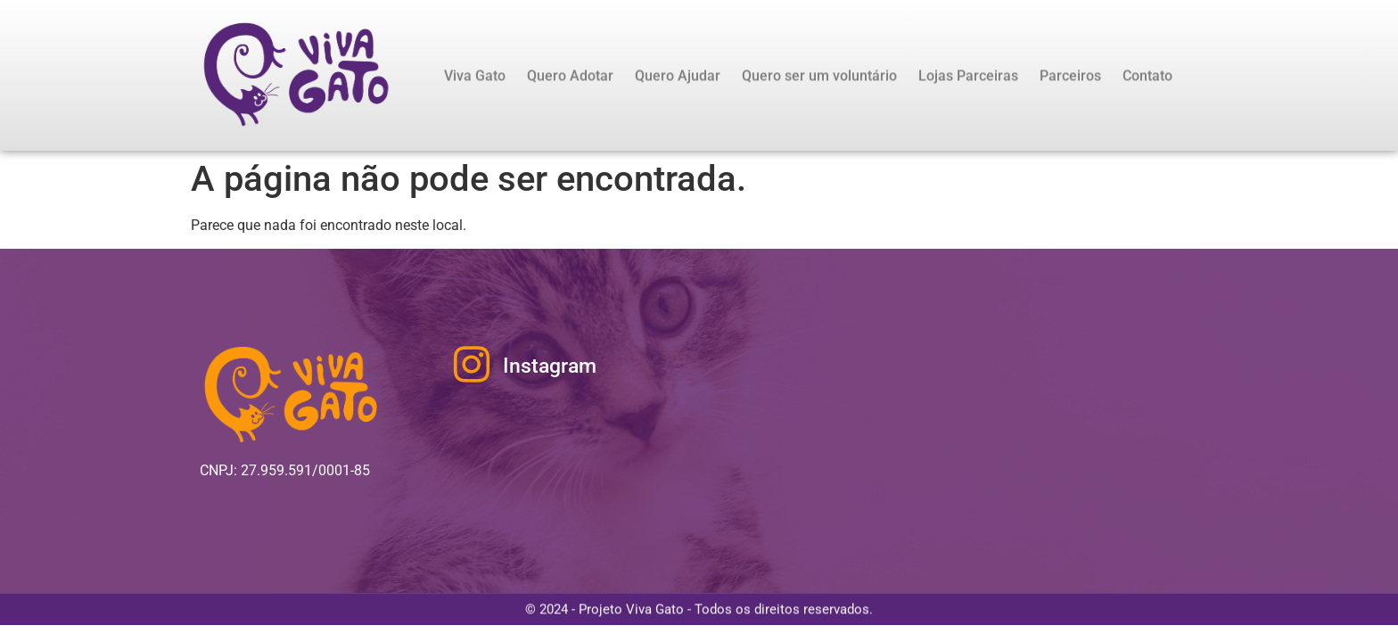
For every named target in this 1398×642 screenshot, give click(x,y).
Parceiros (1070, 77)
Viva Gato (475, 77)
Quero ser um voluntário (819, 77)
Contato (1147, 77)
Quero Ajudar (677, 77)
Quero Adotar (570, 77)
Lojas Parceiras (968, 77)
